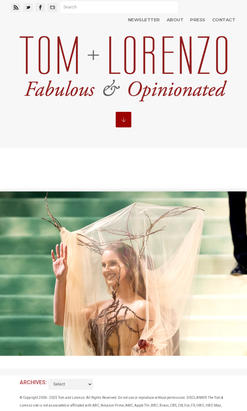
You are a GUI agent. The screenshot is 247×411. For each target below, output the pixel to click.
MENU (123, 119)
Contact (223, 19)
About (175, 19)
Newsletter (144, 19)
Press (197, 19)
